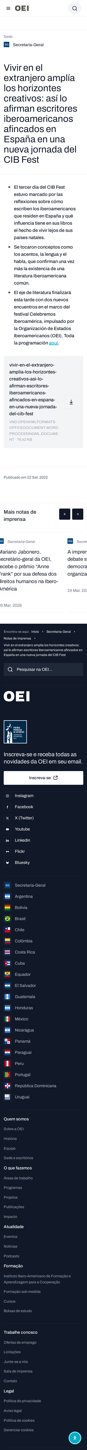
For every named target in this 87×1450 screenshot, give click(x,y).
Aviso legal (13, 1411)
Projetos (11, 1197)
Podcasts (11, 1256)
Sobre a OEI (14, 1129)
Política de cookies (19, 1420)
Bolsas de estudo (18, 1311)
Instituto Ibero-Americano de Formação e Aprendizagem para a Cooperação (37, 1279)
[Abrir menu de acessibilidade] (74, 1437)
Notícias (10, 1246)
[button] (64, 514)
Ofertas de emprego (20, 1342)
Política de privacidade (22, 1401)
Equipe (10, 1148)
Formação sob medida (22, 1292)
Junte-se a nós (16, 1362)
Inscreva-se (43, 778)
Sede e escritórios (18, 1158)
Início (35, 631)
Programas (13, 1188)
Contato (10, 1381)
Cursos (10, 1301)
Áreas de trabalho (18, 1178)
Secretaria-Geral (58, 631)
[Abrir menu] (8, 8)
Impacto (10, 1217)
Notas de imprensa (17, 638)
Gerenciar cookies (19, 1430)
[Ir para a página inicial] (22, 8)
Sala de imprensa (18, 1371)
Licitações (12, 1352)
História (10, 1139)
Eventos (10, 1237)
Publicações (14, 1207)
